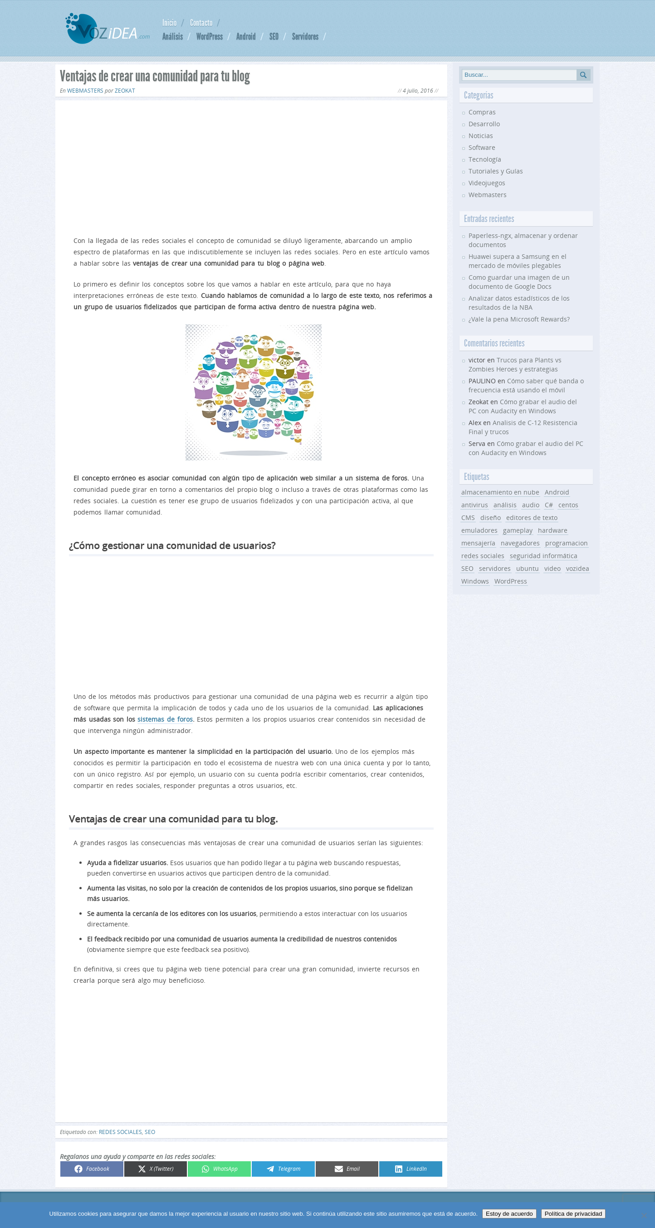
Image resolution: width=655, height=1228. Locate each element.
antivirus (474, 504)
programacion (566, 543)
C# (549, 504)
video (552, 568)
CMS (468, 517)
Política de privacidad (573, 1213)
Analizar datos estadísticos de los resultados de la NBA (519, 303)
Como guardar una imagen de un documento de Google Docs (519, 282)
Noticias (481, 135)
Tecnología (485, 159)
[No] (643, 1215)
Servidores (305, 36)
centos (568, 504)
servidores (495, 568)
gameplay (518, 530)
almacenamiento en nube (500, 492)
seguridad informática (543, 555)
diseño (490, 517)
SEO (274, 36)
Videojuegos (487, 182)
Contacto (201, 22)
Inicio (169, 22)
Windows (475, 581)
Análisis (172, 36)
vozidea (577, 568)
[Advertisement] (251, 166)
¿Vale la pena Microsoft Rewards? (519, 319)
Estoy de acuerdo (509, 1213)
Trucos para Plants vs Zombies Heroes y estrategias (515, 364)
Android (246, 36)
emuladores (479, 530)
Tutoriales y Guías (496, 171)
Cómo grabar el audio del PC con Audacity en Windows (523, 406)
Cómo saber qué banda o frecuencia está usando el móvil (526, 385)
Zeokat (125, 90)
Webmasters (85, 90)
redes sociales (120, 1132)
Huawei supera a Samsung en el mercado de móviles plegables (518, 261)
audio (530, 504)
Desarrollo (484, 123)
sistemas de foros (164, 719)
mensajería (478, 543)
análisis (505, 504)
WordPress (209, 36)
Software (482, 147)
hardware (552, 530)
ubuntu (527, 568)
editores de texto (531, 517)
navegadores (520, 543)
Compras (482, 112)
